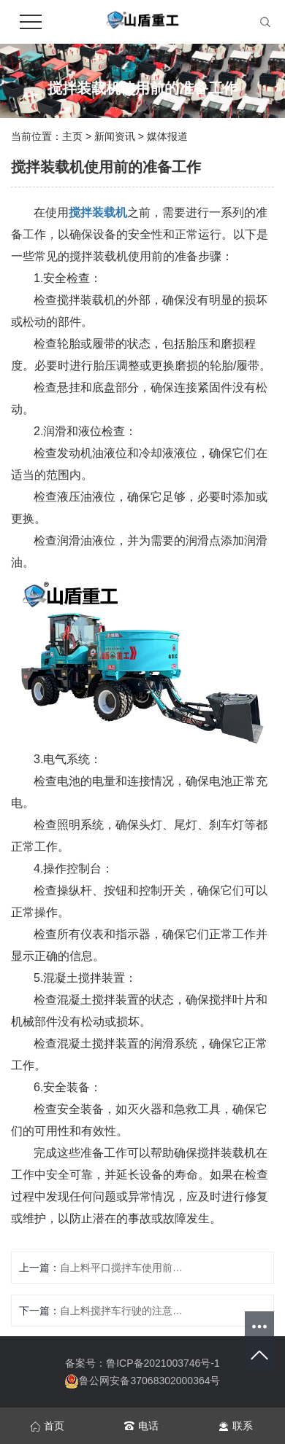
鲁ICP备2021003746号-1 (163, 1363)
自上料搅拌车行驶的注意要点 (121, 1310)
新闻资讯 (114, 136)
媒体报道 (167, 136)
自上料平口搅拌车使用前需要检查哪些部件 (121, 1267)
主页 (72, 136)
